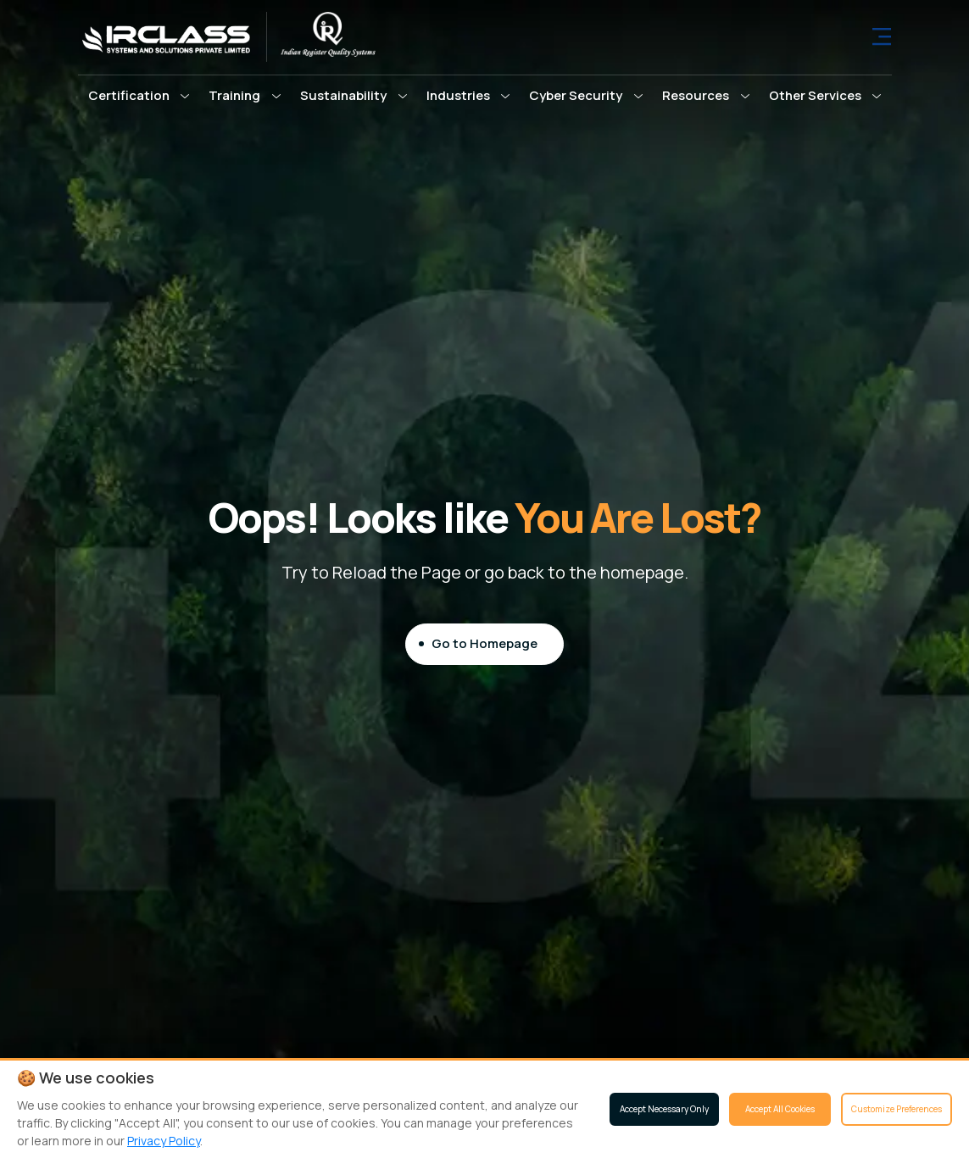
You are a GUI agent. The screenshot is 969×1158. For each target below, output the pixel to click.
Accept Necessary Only (664, 1109)
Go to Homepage (484, 643)
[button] (139, 96)
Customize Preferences (896, 1109)
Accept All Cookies (780, 1109)
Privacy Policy (163, 1141)
